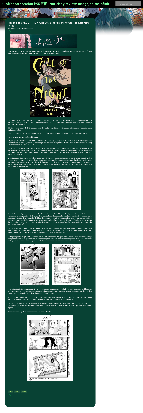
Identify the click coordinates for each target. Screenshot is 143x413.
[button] (9, 31)
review (24, 391)
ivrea (11, 391)
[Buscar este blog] (130, 3)
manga (17, 391)
